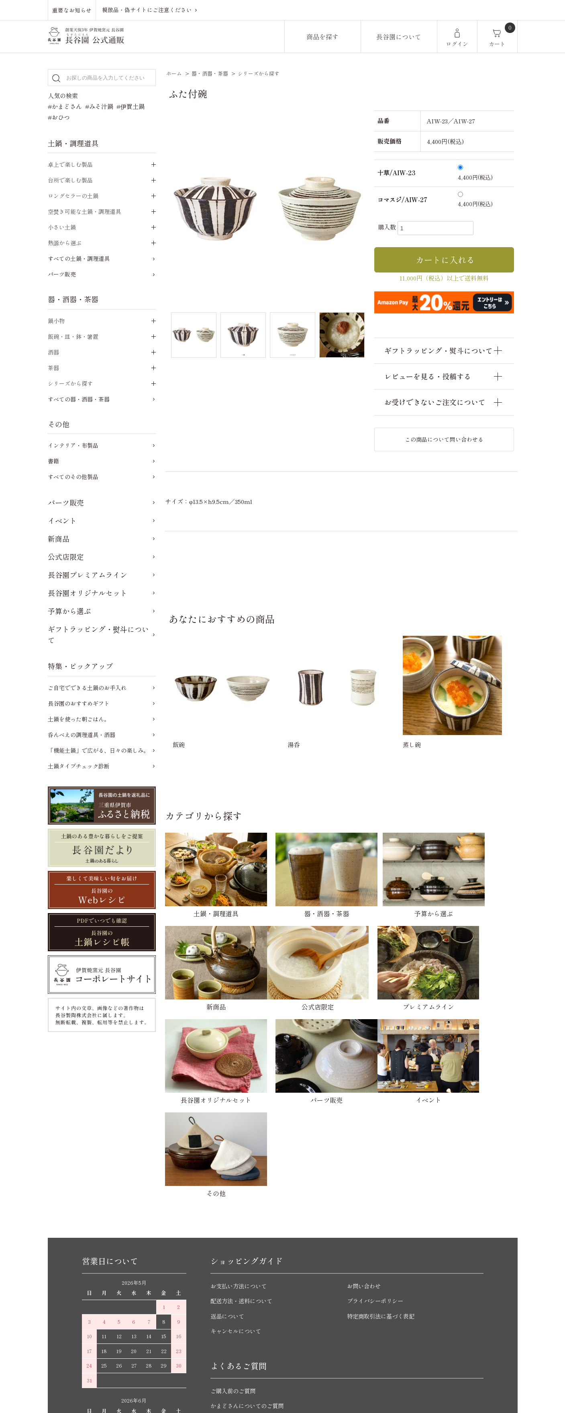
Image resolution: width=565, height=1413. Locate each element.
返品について (228, 1181)
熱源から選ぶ (65, 243)
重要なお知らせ (72, 10)
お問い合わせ (365, 1151)
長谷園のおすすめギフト (79, 703)
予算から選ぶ (69, 611)
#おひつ (59, 117)
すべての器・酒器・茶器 (79, 399)
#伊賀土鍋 (130, 106)
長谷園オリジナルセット (87, 593)
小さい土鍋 (62, 227)
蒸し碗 (412, 744)
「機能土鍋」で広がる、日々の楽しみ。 (98, 750)
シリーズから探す (258, 73)
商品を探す (322, 36)
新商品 (58, 538)
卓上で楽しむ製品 (70, 164)
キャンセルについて (237, 1196)
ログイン (457, 44)
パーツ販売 (62, 274)
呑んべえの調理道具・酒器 (81, 735)
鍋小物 (56, 321)
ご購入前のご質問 (234, 1256)
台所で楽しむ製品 (70, 180)
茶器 (53, 368)
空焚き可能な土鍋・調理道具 (84, 211)
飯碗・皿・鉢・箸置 (73, 336)
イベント (62, 520)
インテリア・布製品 (73, 445)
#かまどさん (65, 106)
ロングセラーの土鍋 (73, 196)
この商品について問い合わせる (444, 439)
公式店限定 (66, 556)
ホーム (174, 73)
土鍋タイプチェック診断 (79, 766)
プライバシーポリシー (377, 1166)
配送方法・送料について (243, 1166)
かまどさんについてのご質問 (249, 1271)
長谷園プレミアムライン (87, 574)
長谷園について (398, 36)
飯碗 (179, 744)
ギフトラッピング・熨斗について (98, 634)
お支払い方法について (240, 1151)
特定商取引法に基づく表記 (383, 1181)
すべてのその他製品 (73, 477)
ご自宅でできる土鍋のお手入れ (87, 688)
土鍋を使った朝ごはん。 (79, 719)
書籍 (53, 461)
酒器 (53, 352)
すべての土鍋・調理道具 (79, 258)
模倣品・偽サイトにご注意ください (147, 10)
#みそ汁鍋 (99, 106)
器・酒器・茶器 (210, 73)
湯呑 (294, 744)
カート (497, 44)
